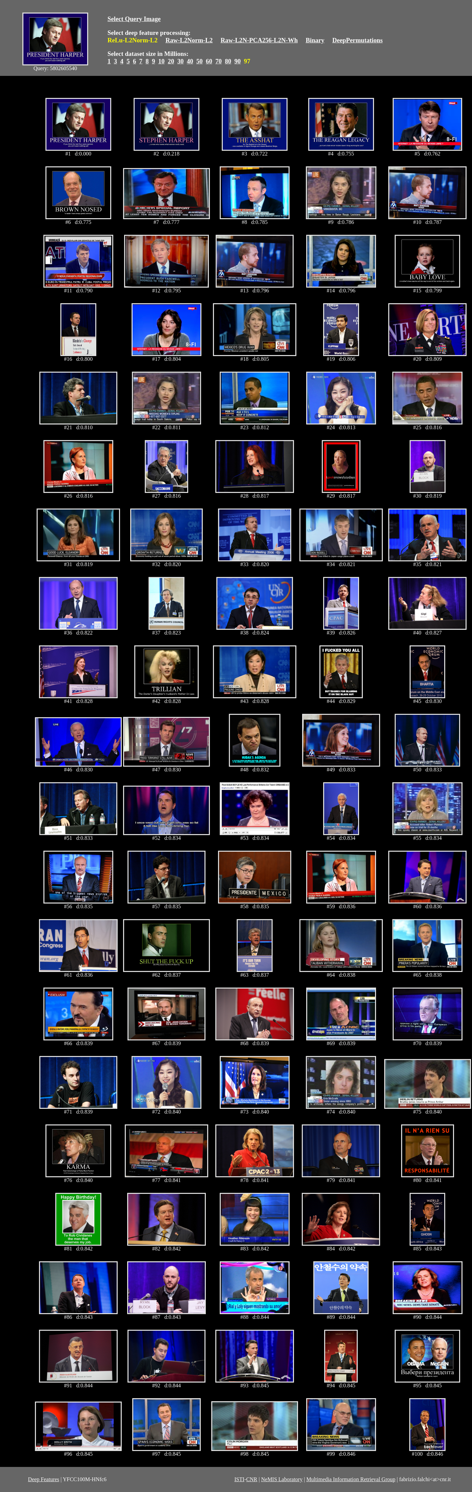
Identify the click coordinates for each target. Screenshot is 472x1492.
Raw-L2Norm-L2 (189, 40)
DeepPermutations (357, 40)
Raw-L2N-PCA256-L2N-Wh (259, 40)
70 (218, 61)
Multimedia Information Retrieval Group (350, 1479)
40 (190, 61)
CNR (251, 1479)
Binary (315, 40)
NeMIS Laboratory (281, 1479)
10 (161, 61)
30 (180, 61)
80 (228, 61)
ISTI (239, 1479)
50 (199, 61)
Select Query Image (134, 18)
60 (209, 61)
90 (237, 61)
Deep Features (43, 1479)
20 (171, 61)
